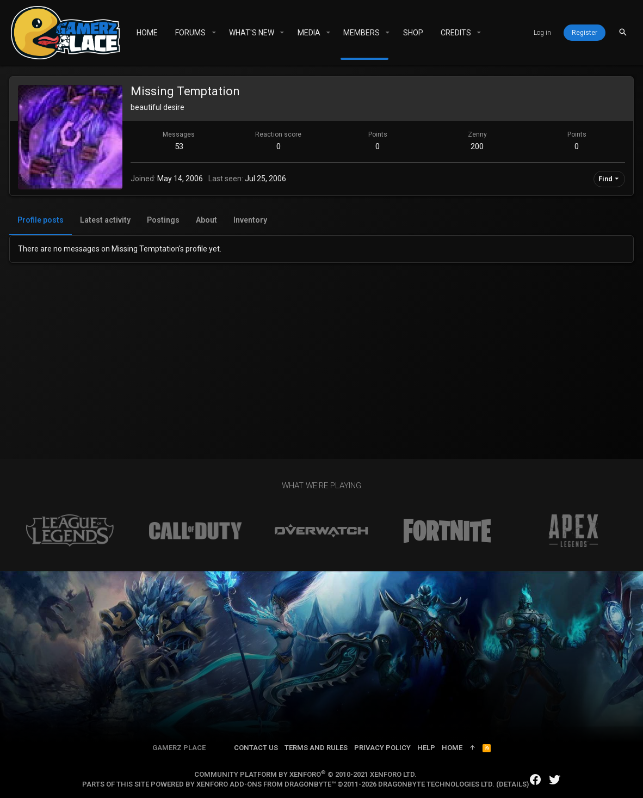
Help (426, 748)
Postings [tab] (165, 220)
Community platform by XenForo (305, 774)
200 (476, 146)
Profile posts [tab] (42, 220)
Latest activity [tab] (107, 220)
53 (180, 146)
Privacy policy (382, 748)
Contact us (256, 748)
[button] (213, 32)
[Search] (623, 32)
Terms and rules (316, 748)
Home (452, 748)
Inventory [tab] (252, 220)
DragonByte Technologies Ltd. (436, 784)
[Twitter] (554, 780)
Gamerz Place (179, 748)
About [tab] (208, 220)
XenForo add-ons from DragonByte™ (266, 784)
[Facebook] (535, 780)
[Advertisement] (321, 344)
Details (513, 784)
